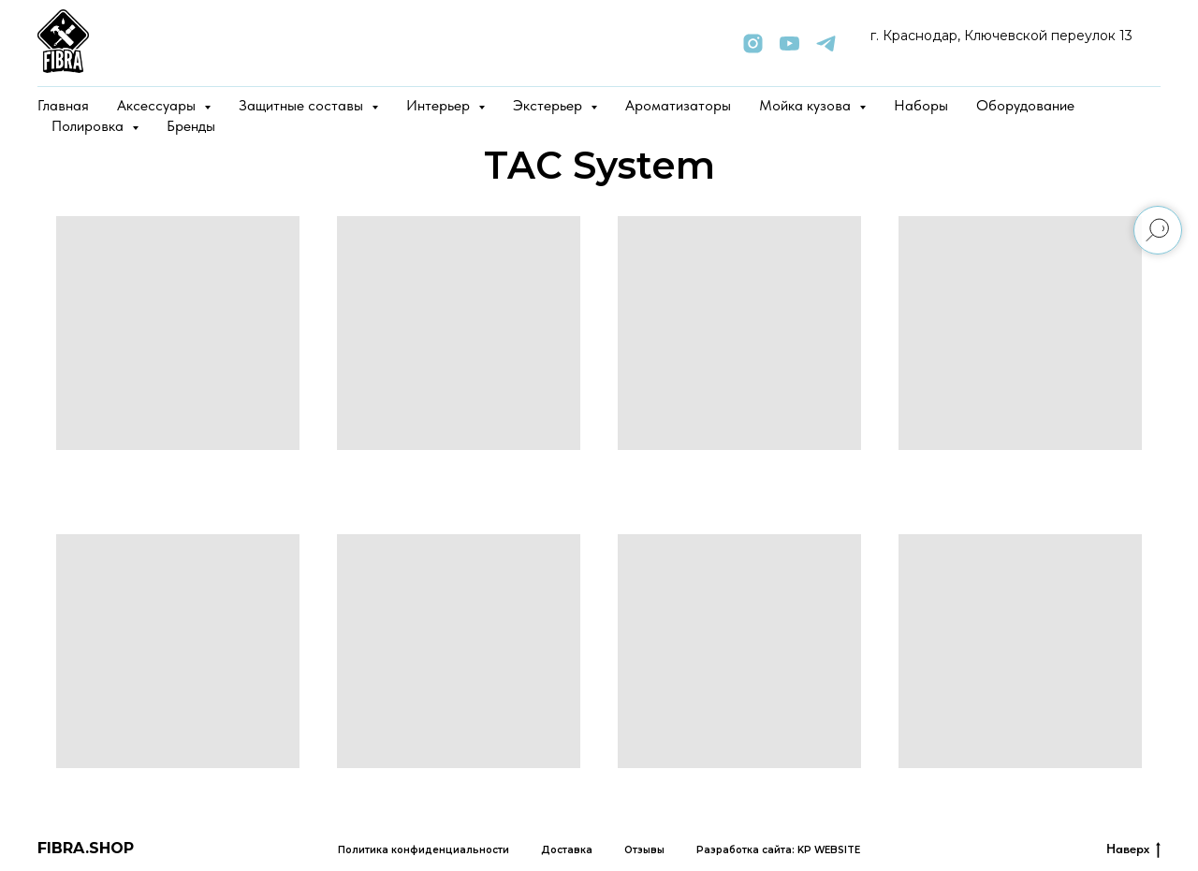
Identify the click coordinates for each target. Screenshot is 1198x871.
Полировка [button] (89, 126)
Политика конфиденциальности (423, 850)
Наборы (921, 105)
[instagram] (753, 43)
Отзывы (644, 850)
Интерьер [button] (440, 105)
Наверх (1133, 849)
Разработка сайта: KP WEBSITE (778, 850)
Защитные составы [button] (303, 105)
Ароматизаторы (678, 105)
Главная (63, 105)
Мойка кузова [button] (807, 105)
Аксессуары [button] (158, 105)
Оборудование (1025, 105)
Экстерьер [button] (549, 105)
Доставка (566, 850)
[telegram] (826, 43)
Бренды (191, 126)
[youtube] (789, 43)
